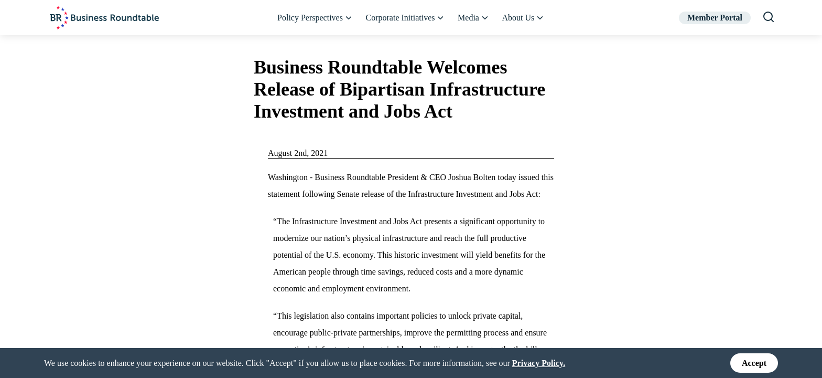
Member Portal (714, 17)
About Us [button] (523, 18)
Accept (754, 363)
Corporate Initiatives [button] (406, 18)
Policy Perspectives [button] (315, 18)
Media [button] (473, 18)
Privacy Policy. (538, 362)
